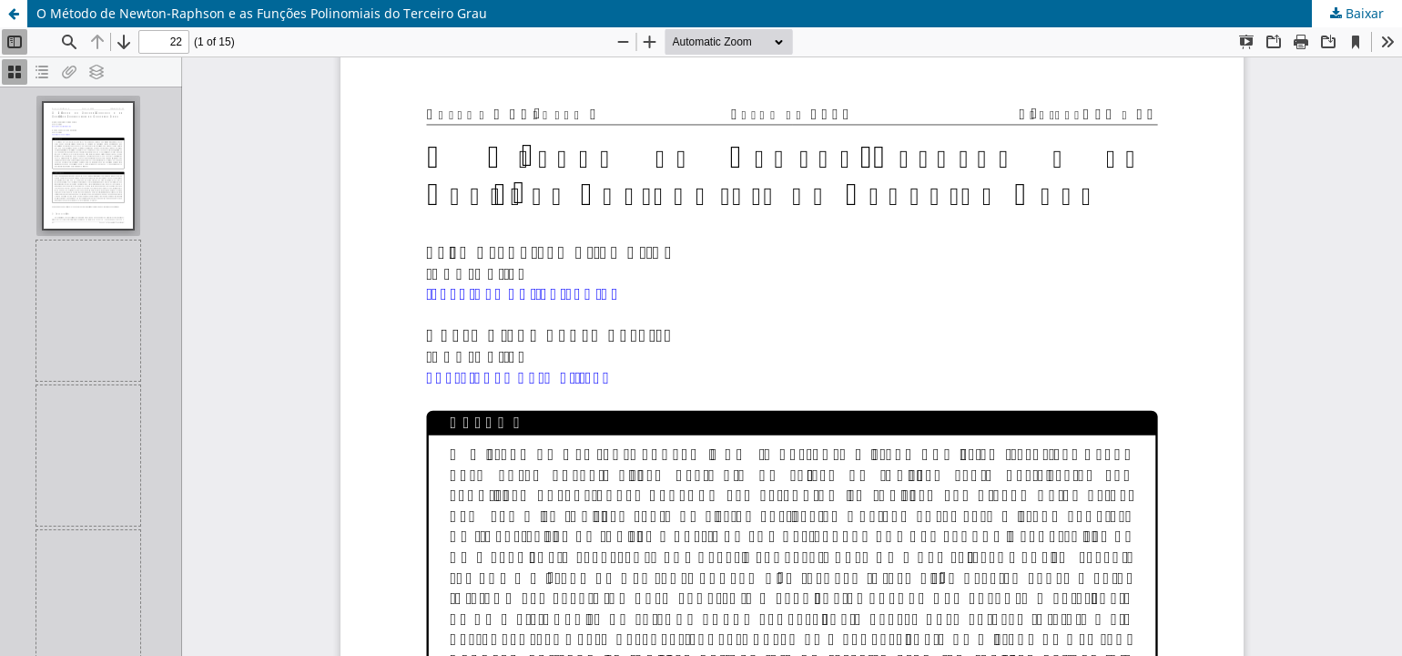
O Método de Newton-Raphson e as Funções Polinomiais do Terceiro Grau (261, 13)
